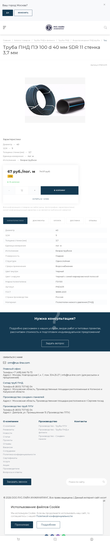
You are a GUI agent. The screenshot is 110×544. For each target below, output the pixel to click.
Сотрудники (9, 451)
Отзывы (7, 444)
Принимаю (22, 524)
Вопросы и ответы (12, 472)
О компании (10, 421)
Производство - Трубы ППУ (53, 426)
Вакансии (8, 447)
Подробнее (48, 524)
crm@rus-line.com (19, 362)
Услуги (6, 461)
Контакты (80, 421)
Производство (48, 421)
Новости (7, 433)
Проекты (7, 440)
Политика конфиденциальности (19, 454)
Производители (11, 468)
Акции (6, 465)
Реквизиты (8, 429)
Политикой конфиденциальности (54, 516)
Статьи (6, 436)
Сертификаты (10, 458)
